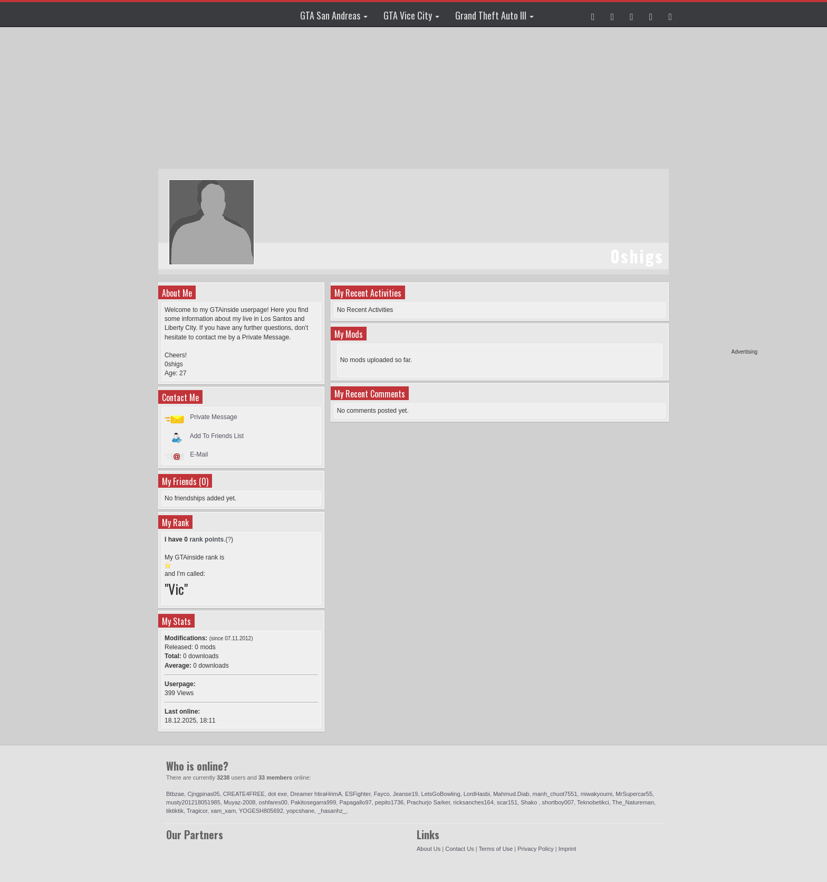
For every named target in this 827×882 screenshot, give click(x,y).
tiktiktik (175, 811)
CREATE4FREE (244, 794)
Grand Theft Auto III (494, 15)
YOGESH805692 (261, 811)
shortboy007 (558, 802)
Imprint (567, 849)
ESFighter (357, 794)
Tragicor (197, 811)
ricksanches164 (473, 802)
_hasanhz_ (332, 811)
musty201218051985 (193, 802)
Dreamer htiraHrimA (316, 794)
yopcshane (300, 811)
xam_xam (223, 811)
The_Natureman (633, 802)
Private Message (213, 417)
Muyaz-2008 (240, 802)
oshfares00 (273, 802)
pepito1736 (389, 802)
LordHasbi (477, 794)
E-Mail (199, 454)
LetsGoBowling (440, 794)
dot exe (277, 794)
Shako (529, 802)
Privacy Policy (535, 849)
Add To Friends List (217, 435)
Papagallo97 (355, 802)
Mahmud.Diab (511, 794)
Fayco (382, 794)
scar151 (507, 802)
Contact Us (459, 849)
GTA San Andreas (334, 15)
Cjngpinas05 (203, 794)
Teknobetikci (593, 802)
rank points (206, 539)
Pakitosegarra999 (313, 802)
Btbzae (175, 794)
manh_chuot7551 (555, 794)
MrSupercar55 (634, 794)
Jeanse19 (405, 794)
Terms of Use (495, 849)
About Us (428, 849)
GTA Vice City (411, 15)
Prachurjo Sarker (428, 802)
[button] (593, 14)
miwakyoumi (597, 794)
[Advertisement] (717, 190)
